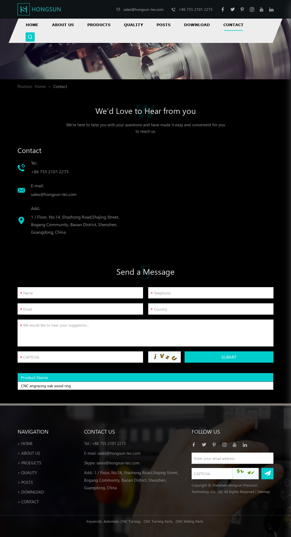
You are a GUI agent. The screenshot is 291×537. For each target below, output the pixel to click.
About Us (63, 24)
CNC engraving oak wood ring (46, 385)
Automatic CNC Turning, (122, 521)
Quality (133, 24)
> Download (31, 492)
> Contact (28, 501)
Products (98, 24)
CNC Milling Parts (189, 521)
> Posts (25, 482)
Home (32, 24)
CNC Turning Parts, (158, 521)
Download (197, 24)
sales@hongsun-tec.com (143, 9)
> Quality (27, 472)
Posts (164, 24)
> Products (29, 462)
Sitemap (263, 491)
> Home (25, 443)
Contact (233, 24)
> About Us (29, 453)
